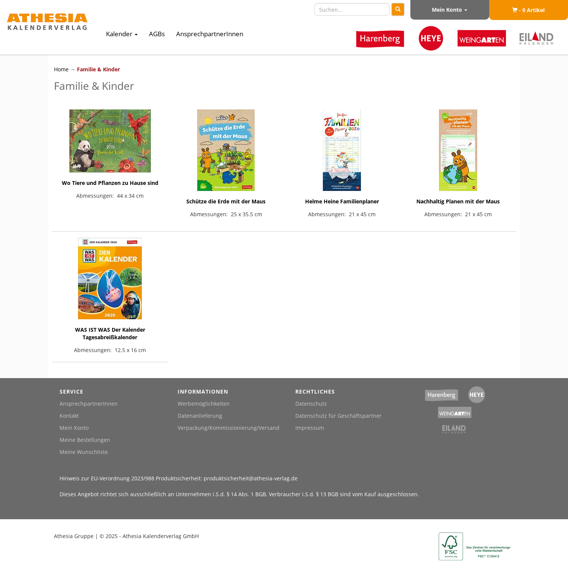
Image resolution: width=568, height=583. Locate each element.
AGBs (157, 33)
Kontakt (69, 415)
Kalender (122, 33)
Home (62, 69)
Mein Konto (449, 9)
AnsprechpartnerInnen (209, 33)
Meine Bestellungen (85, 439)
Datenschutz (311, 403)
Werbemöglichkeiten (204, 403)
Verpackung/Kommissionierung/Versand (228, 427)
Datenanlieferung (200, 415)
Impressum (309, 427)
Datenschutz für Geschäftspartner (338, 415)
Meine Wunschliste (84, 451)
